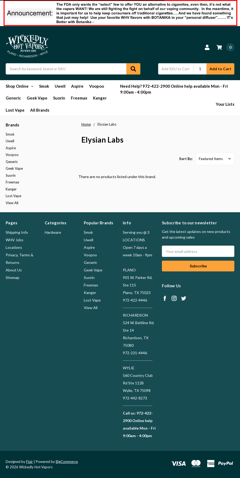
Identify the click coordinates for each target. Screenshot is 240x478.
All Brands (39, 110)
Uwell (60, 86)
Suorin (59, 97)
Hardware (53, 232)
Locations (14, 247)
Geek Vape (37, 97)
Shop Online (19, 86)
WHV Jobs (14, 240)
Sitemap (12, 277)
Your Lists (225, 104)
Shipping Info (17, 232)
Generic (13, 97)
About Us (14, 270)
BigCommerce (67, 461)
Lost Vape (15, 110)
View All (12, 203)
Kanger (100, 97)
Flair (29, 461)
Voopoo (96, 86)
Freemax (79, 97)
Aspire (77, 86)
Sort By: (186, 159)
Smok (44, 86)
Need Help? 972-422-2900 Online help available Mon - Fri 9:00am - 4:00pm (174, 89)
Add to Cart (220, 68)
